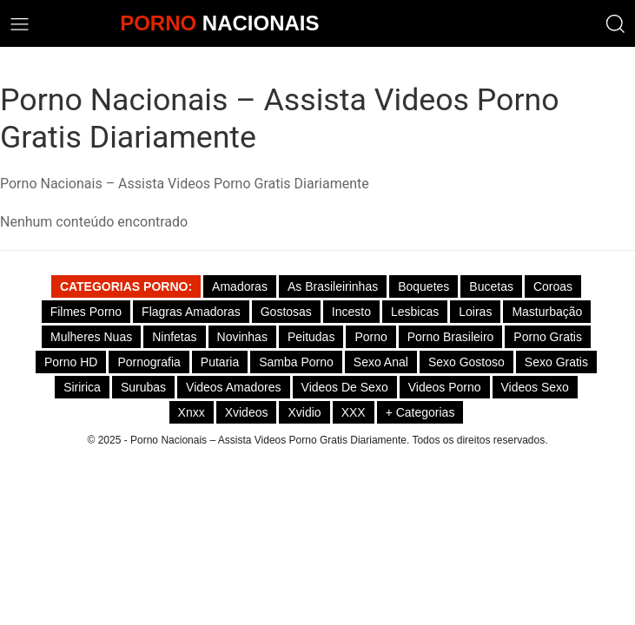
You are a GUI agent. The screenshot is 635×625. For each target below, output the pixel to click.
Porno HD (70, 362)
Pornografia (148, 362)
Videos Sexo (535, 387)
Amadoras (240, 286)
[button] (615, 24)
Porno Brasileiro (450, 337)
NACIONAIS (219, 23)
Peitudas (311, 337)
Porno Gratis (547, 337)
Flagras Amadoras (191, 312)
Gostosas (286, 312)
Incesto (351, 312)
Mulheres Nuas (91, 337)
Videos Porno (444, 387)
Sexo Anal (381, 362)
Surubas (143, 387)
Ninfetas (174, 337)
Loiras (475, 312)
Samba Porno (296, 362)
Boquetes (423, 286)
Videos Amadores (233, 387)
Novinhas (242, 337)
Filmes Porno (86, 312)
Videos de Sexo (344, 387)
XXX (353, 412)
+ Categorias (420, 412)
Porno (370, 337)
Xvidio (304, 412)
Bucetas (491, 286)
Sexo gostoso (466, 362)
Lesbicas (415, 312)
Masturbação (547, 312)
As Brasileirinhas (333, 286)
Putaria (220, 362)
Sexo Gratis (556, 362)
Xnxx (191, 412)
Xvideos (246, 412)
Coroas (552, 286)
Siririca (82, 387)
